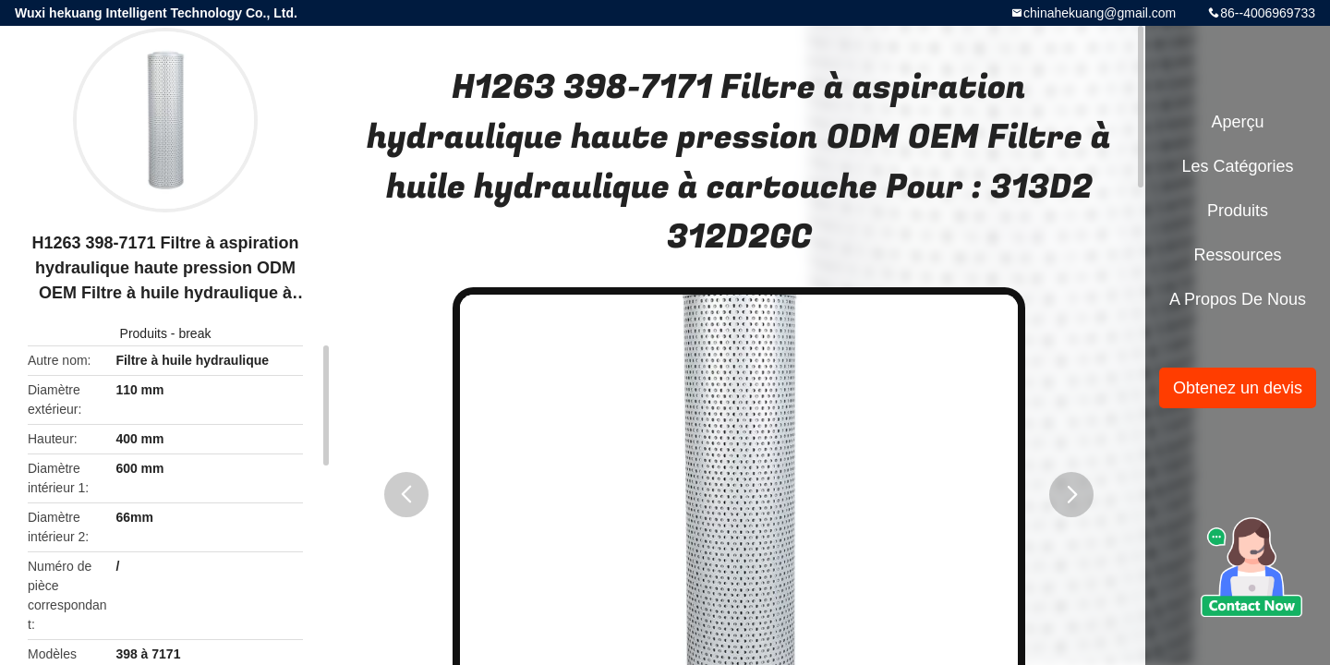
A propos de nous (1237, 299)
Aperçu (1237, 122)
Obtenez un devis (1237, 388)
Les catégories (1237, 166)
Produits (143, 333)
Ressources (1237, 255)
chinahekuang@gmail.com (1099, 13)
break (194, 333)
